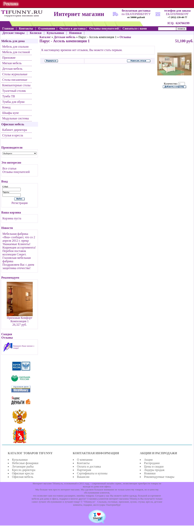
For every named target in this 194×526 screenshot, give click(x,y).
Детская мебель (12, 68)
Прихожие (9, 57)
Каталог (45, 37)
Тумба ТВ (8, 96)
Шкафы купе (10, 112)
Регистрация (19, 203)
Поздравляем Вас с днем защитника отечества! (18, 266)
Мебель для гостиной (16, 52)
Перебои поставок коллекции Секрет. (14, 252)
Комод (6, 107)
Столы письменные (14, 79)
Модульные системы (15, 118)
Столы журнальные (14, 74)
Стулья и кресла (12, 135)
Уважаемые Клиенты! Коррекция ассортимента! (19, 245)
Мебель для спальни (15, 46)
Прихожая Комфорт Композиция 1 (19, 319)
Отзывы (125, 37)
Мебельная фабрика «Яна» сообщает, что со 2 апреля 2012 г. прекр (18, 237)
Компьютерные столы (16, 85)
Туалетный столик (14, 90)
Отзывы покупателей (16, 171)
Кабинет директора (14, 129)
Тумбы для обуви (13, 101)
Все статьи (9, 168)
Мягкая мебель (12, 63)
